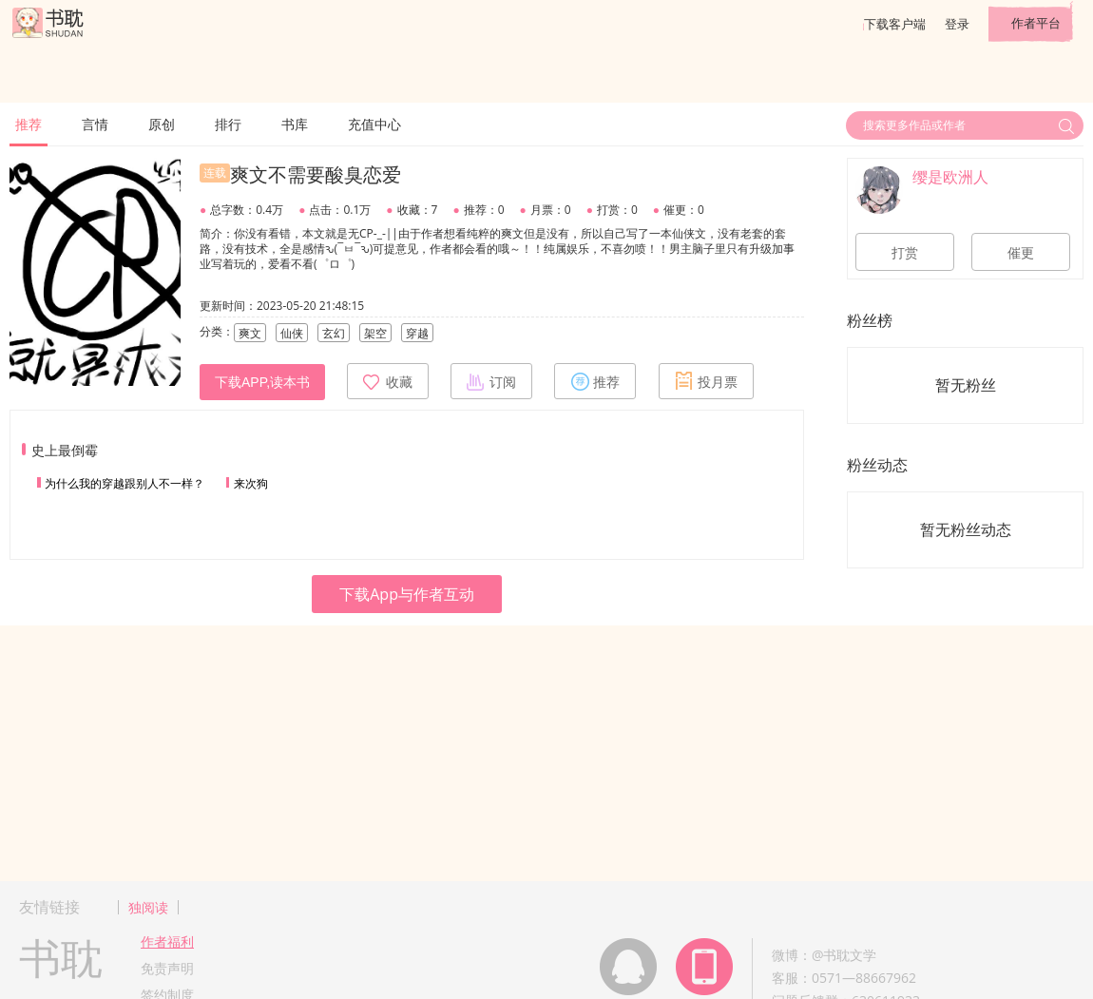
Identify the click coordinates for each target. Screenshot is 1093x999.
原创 (161, 124)
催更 (1020, 252)
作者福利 (167, 941)
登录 (957, 23)
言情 (95, 124)
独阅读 (148, 907)
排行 (228, 124)
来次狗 (251, 483)
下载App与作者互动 (406, 594)
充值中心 (374, 124)
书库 (294, 124)
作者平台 (1036, 22)
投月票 (706, 381)
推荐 (28, 124)
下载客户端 (895, 23)
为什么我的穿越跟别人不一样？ (124, 483)
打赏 (905, 252)
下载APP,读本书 (262, 382)
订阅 (491, 381)
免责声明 (167, 968)
